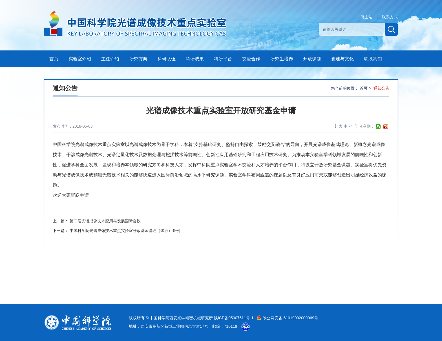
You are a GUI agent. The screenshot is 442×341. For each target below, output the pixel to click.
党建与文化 (342, 58)
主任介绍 (110, 58)
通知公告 (381, 88)
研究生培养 (281, 58)
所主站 (366, 17)
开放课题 (312, 58)
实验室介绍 (79, 58)
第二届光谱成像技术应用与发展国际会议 (105, 221)
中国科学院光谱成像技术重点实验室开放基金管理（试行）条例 (125, 230)
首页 (53, 58)
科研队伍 (167, 58)
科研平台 (223, 58)
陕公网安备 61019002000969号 (287, 318)
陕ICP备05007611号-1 (234, 318)
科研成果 (195, 58)
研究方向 (138, 58)
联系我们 (373, 58)
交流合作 (251, 58)
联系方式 (390, 17)
